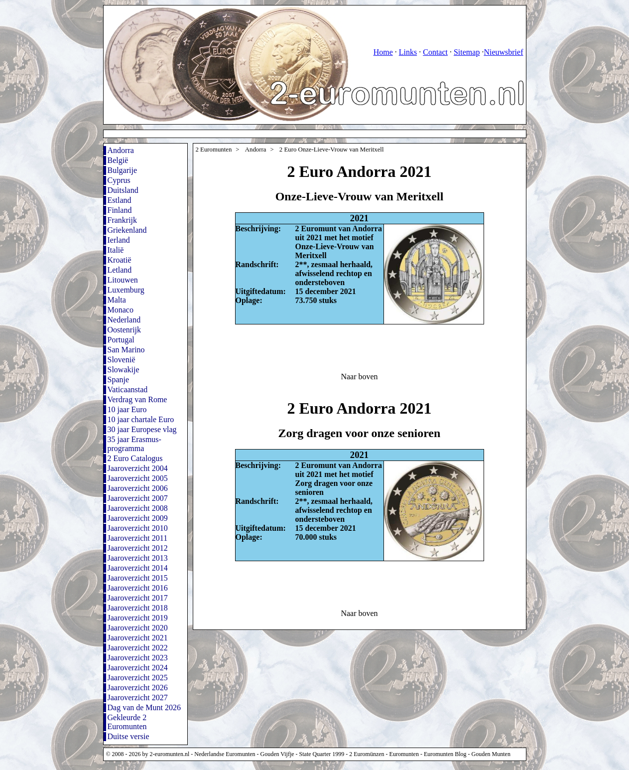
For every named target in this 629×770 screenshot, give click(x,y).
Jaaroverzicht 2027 (138, 697)
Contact (435, 52)
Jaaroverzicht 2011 (138, 538)
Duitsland (123, 190)
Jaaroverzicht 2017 (138, 598)
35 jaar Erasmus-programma (134, 444)
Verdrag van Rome (137, 399)
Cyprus (119, 180)
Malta (117, 300)
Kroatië (119, 260)
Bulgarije (122, 170)
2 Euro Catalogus (135, 458)
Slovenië (121, 359)
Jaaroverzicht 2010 (138, 528)
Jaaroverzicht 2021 (138, 637)
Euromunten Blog (445, 754)
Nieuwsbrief (503, 52)
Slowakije (123, 369)
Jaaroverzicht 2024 (138, 667)
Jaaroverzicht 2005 (138, 478)
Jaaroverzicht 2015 (138, 578)
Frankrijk (122, 220)
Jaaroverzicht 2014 (138, 568)
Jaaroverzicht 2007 (138, 498)
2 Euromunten (214, 149)
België (118, 160)
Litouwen (123, 280)
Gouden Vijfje (277, 754)
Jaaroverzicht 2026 (138, 687)
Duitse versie (128, 736)
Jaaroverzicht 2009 (138, 518)
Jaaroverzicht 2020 (138, 627)
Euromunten (404, 754)
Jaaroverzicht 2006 (138, 488)
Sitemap (467, 52)
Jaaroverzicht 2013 (138, 558)
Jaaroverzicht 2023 (138, 657)
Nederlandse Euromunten (224, 754)
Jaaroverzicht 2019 (138, 618)
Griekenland (127, 230)
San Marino (126, 349)
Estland (119, 200)
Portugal (121, 339)
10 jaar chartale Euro (141, 419)
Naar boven (359, 376)
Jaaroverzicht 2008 (138, 508)
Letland (120, 270)
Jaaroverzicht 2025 (138, 677)
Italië (116, 250)
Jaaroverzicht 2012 (138, 548)
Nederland (124, 319)
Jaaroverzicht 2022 (138, 647)
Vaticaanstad (128, 389)
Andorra (121, 150)
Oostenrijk (124, 329)
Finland (120, 210)
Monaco (120, 310)
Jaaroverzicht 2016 (138, 588)
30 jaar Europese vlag (142, 429)
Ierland (119, 240)
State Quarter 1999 (322, 754)
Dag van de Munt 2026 (144, 707)
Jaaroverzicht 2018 (138, 608)
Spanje (118, 379)
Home (383, 52)
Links (408, 52)
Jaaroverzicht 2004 (138, 468)
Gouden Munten (491, 754)
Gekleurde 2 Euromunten (127, 722)
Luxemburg (126, 290)
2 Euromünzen (366, 754)
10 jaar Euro (127, 409)
